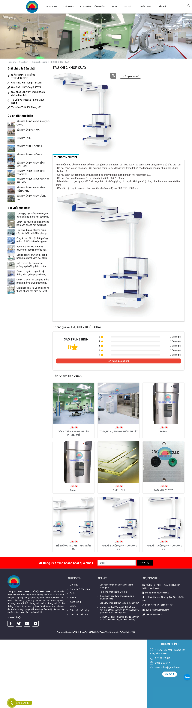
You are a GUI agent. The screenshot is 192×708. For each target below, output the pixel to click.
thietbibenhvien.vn (154, 614)
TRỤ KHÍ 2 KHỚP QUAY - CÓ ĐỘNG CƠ (118, 547)
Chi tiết (169, 674)
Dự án (114, 6)
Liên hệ (162, 6)
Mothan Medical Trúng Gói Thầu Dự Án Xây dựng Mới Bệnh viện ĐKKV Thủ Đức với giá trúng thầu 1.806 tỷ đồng (119, 610)
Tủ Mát (163, 431)
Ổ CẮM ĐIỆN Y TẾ (163, 490)
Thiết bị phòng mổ (39, 62)
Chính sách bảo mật (79, 614)
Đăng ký (145, 562)
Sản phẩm (23, 62)
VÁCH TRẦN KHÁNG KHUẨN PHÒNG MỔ (73, 433)
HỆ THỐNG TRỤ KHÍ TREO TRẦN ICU (73, 547)
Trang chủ (50, 6)
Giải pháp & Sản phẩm (92, 6)
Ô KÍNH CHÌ (118, 490)
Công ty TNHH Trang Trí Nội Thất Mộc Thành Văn (88, 632)
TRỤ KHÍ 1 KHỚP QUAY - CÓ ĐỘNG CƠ (163, 547)
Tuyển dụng (145, 6)
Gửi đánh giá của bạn (118, 361)
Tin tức (128, 6)
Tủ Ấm (73, 490)
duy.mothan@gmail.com (157, 610)
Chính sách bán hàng (79, 610)
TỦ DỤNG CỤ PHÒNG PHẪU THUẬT (118, 431)
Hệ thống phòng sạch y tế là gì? (114, 592)
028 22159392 (152, 605)
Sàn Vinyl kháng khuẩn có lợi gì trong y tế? (119, 603)
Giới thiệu (68, 6)
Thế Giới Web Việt (127, 632)
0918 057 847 (166, 605)
